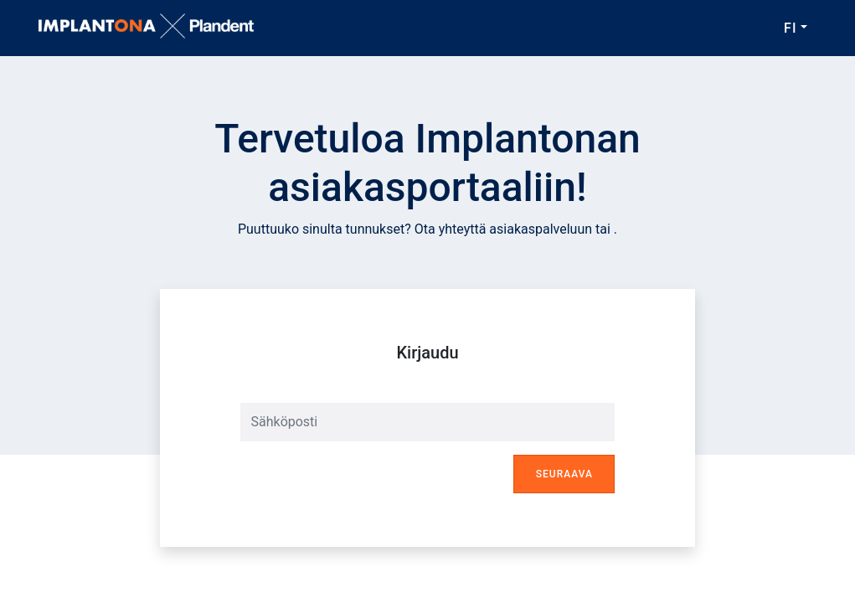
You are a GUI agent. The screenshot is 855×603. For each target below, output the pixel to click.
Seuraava (564, 474)
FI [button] (790, 28)
